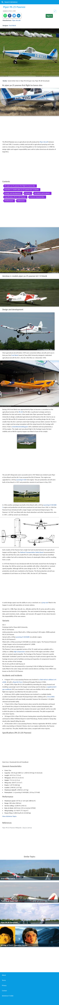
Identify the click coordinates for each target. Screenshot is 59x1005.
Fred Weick (12, 25)
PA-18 (20, 412)
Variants (27, 193)
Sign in (49, 16)
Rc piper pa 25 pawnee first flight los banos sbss (20, 186)
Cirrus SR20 (50, 697)
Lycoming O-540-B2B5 (23, 637)
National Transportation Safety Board (31, 552)
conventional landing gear (20, 427)
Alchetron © (7, 996)
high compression (19, 652)
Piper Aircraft (16, 20)
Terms (4, 980)
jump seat (45, 603)
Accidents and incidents (42, 193)
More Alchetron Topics (9, 816)
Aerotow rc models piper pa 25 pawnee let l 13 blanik (22, 190)
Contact (4, 991)
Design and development (13, 193)
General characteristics (37, 197)
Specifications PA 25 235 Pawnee (15, 197)
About (4, 975)
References (21, 201)
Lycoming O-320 (21, 480)
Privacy (4, 985)
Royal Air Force (17, 682)
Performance (9, 201)
